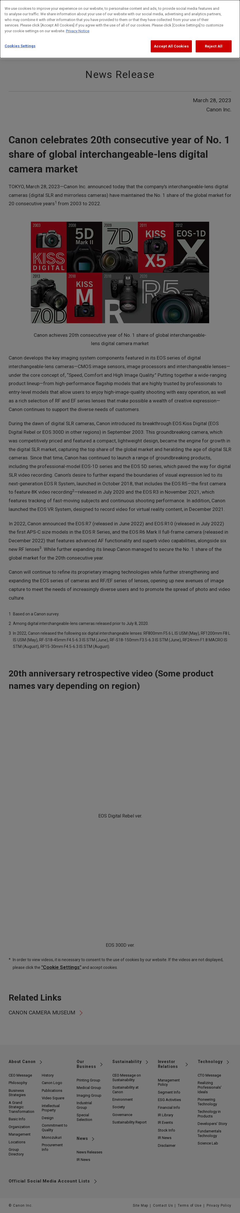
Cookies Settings (20, 41)
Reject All (213, 42)
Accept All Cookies (171, 42)
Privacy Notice (77, 26)
